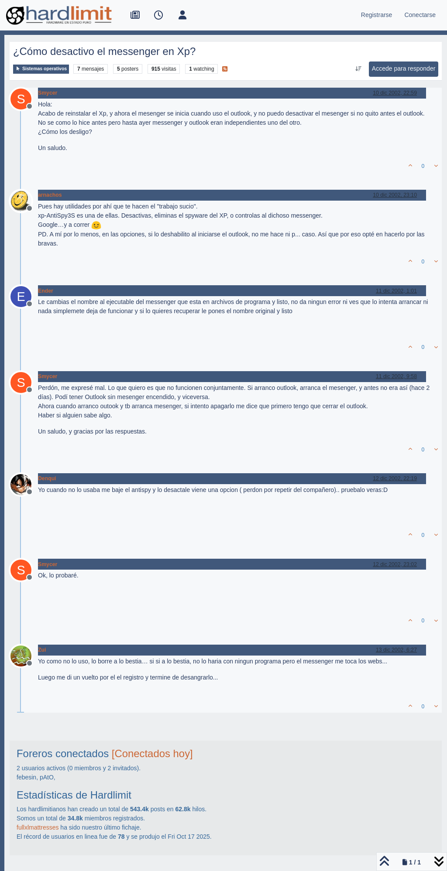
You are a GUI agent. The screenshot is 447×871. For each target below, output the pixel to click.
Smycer (47, 93)
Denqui (47, 478)
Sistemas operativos (41, 69)
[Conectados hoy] (152, 753)
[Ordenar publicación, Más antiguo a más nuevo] (358, 69)
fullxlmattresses (37, 827)
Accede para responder (404, 68)
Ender (45, 291)
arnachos (50, 195)
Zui (42, 650)
